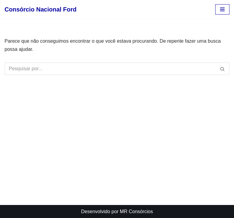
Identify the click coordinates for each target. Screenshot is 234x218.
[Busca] (110, 68)
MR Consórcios (136, 211)
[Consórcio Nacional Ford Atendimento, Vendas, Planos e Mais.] (41, 9)
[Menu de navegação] (222, 9)
